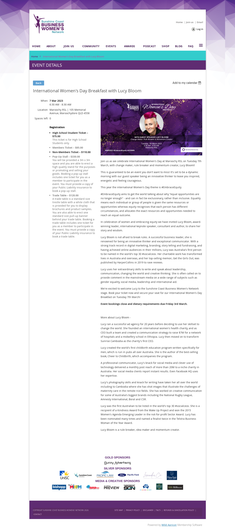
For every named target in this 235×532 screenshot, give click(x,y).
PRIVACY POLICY (133, 510)
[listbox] (187, 83)
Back (38, 83)
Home (179, 22)
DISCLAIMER (148, 510)
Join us (189, 22)
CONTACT (37, 514)
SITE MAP (119, 510)
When (44, 100)
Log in (199, 29)
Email (200, 22)
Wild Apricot (169, 525)
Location (43, 109)
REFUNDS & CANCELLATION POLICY (179, 510)
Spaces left (41, 118)
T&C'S (158, 510)
